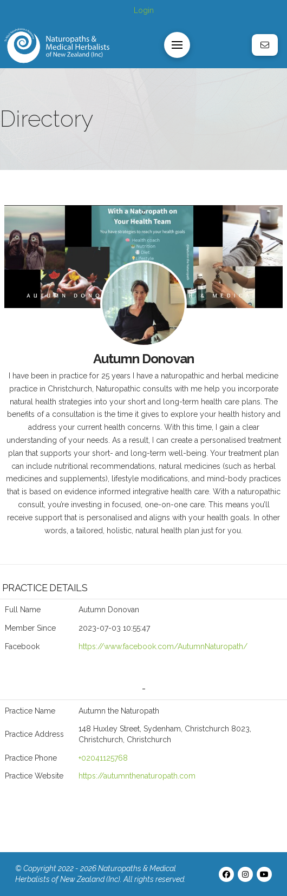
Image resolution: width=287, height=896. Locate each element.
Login (144, 10)
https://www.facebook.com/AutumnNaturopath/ (163, 646)
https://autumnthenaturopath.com (137, 775)
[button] (177, 45)
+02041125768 (103, 758)
